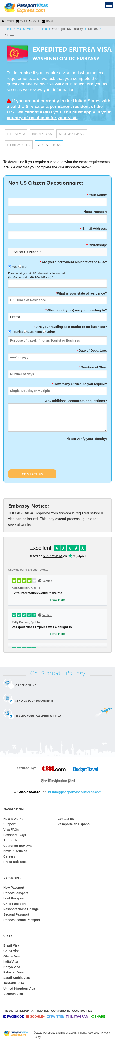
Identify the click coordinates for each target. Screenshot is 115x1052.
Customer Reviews (17, 845)
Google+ (35, 1016)
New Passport (13, 887)
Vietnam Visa (13, 994)
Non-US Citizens (49, 145)
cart (21, 21)
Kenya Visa (11, 967)
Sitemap (22, 1010)
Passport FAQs (14, 835)
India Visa (10, 961)
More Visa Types (72, 134)
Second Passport (16, 914)
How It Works (13, 819)
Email (48, 21)
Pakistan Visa (13, 972)
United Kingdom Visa (19, 988)
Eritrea (43, 29)
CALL (34, 21)
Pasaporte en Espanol (74, 824)
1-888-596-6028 (28, 792)
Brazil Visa (11, 945)
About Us (10, 840)
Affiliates (40, 1010)
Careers (9, 856)
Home (8, 29)
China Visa (11, 951)
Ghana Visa (11, 956)
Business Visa (42, 134)
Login (8, 21)
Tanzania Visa (13, 983)
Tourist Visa (16, 134)
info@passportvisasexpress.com (74, 792)
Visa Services (25, 29)
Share (98, 1016)
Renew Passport (15, 893)
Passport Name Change (21, 909)
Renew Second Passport (21, 920)
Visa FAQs (11, 829)
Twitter (55, 1016)
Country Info (18, 145)
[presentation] (42, 450)
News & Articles (15, 851)
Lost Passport (13, 898)
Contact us (66, 819)
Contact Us (32, 474)
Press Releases (15, 862)
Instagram (77, 1016)
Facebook (13, 1016)
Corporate (60, 1010)
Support (9, 824)
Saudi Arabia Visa (16, 978)
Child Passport (14, 904)
